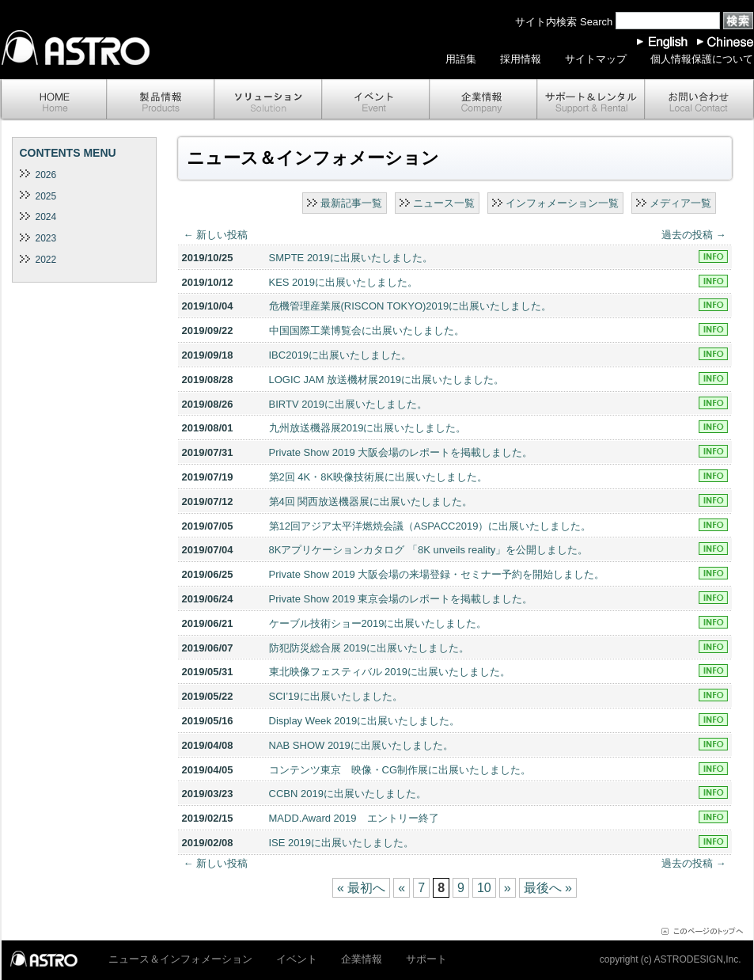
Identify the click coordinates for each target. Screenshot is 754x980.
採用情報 (520, 59)
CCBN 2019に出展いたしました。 (347, 794)
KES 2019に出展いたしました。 (344, 282)
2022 (46, 259)
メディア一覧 (680, 203)
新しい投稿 (216, 235)
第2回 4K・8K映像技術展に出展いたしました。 (378, 477)
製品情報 (160, 100)
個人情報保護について (701, 59)
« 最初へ (361, 888)
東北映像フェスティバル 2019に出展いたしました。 (390, 672)
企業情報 (483, 100)
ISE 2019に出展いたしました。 (342, 843)
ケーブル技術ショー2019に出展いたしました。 (378, 623)
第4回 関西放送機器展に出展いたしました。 (371, 501)
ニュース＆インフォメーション (180, 959)
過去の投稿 (693, 235)
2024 (46, 216)
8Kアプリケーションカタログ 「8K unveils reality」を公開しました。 (429, 550)
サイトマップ (596, 59)
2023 (46, 238)
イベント (376, 100)
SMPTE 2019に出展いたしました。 (351, 258)
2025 (46, 196)
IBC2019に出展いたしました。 (340, 355)
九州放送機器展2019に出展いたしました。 (368, 428)
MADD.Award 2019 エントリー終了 (354, 818)
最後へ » (548, 888)
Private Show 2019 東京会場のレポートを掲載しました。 (401, 599)
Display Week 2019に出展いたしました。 (364, 721)
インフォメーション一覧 (562, 203)
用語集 (460, 59)
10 (484, 888)
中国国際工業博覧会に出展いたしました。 (366, 330)
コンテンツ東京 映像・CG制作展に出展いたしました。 (400, 770)
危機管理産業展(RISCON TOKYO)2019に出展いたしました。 (410, 306)
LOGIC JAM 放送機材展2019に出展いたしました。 (387, 380)
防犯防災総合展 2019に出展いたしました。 (369, 648)
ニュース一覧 (444, 203)
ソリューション (268, 100)
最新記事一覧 (351, 203)
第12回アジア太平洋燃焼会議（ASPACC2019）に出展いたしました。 (430, 526)
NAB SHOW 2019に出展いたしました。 (361, 745)
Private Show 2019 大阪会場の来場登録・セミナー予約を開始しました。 (437, 574)
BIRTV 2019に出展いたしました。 (348, 404)
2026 (46, 174)
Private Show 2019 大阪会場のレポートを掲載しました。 (401, 452)
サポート (591, 100)
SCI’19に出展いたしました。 (336, 696)
